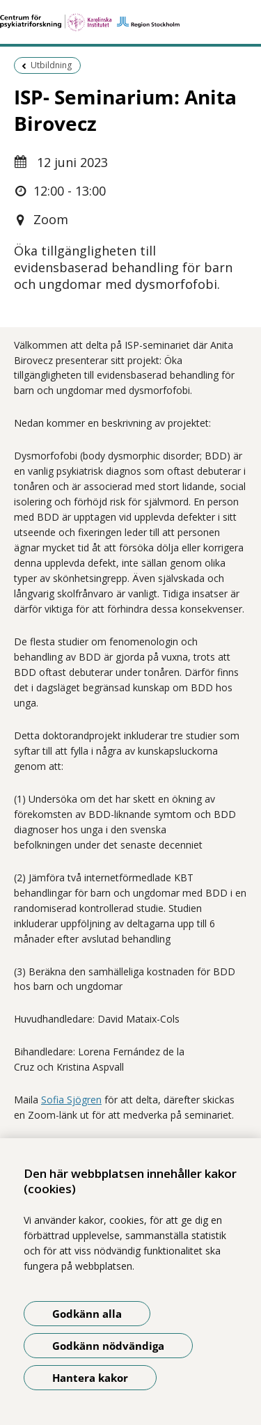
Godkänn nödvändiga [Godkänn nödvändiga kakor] (108, 1346)
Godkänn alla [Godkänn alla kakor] (87, 1314)
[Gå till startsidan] (130, 22)
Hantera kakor (90, 1378)
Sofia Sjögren (71, 1099)
